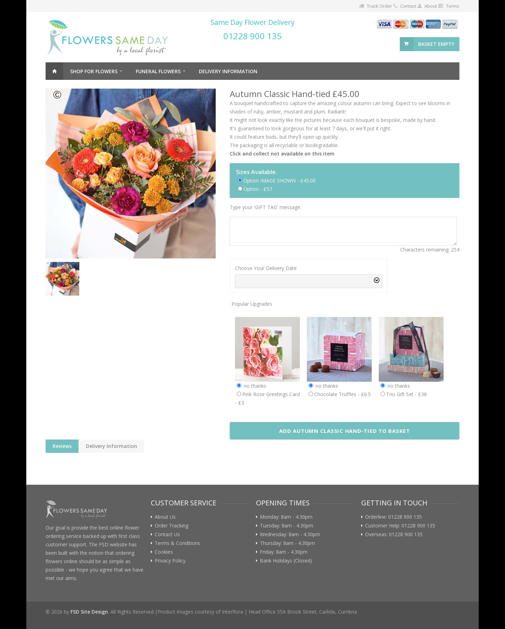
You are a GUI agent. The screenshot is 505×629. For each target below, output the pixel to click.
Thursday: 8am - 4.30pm (287, 543)
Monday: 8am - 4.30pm (286, 517)
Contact (408, 6)
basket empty (436, 44)
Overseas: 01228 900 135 (394, 534)
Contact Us (167, 534)
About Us (165, 517)
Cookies (164, 552)
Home (54, 71)
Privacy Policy (170, 561)
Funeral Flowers (158, 71)
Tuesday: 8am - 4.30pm (286, 526)
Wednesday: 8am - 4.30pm (290, 534)
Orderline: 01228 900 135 (393, 517)
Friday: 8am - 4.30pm (284, 552)
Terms (452, 6)
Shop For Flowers (93, 71)
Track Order (379, 6)
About (430, 6)
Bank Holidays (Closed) (286, 561)
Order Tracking (171, 526)
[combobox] (308, 281)
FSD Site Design (89, 611)
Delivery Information (228, 71)
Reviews (62, 446)
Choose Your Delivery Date (266, 268)
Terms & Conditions (177, 543)
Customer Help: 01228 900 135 (400, 526)
